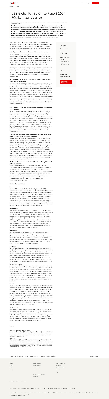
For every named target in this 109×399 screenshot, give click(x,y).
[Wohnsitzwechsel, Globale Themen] (22, 381)
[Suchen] (98, 6)
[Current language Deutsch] (76, 3)
